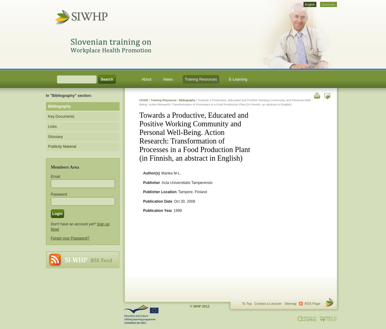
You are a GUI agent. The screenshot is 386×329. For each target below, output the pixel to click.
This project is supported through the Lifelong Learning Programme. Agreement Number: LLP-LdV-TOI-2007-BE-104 (141, 314)
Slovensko (328, 4)
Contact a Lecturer (268, 303)
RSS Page (83, 259)
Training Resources (201, 79)
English (310, 4)
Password (59, 194)
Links (52, 126)
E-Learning (238, 79)
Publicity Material (62, 146)
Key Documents (61, 116)
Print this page (316, 95)
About (146, 79)
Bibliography (187, 100)
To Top (247, 303)
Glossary (55, 137)
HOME (143, 100)
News (168, 79)
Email (55, 176)
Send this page (327, 95)
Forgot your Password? (70, 238)
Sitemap (290, 303)
